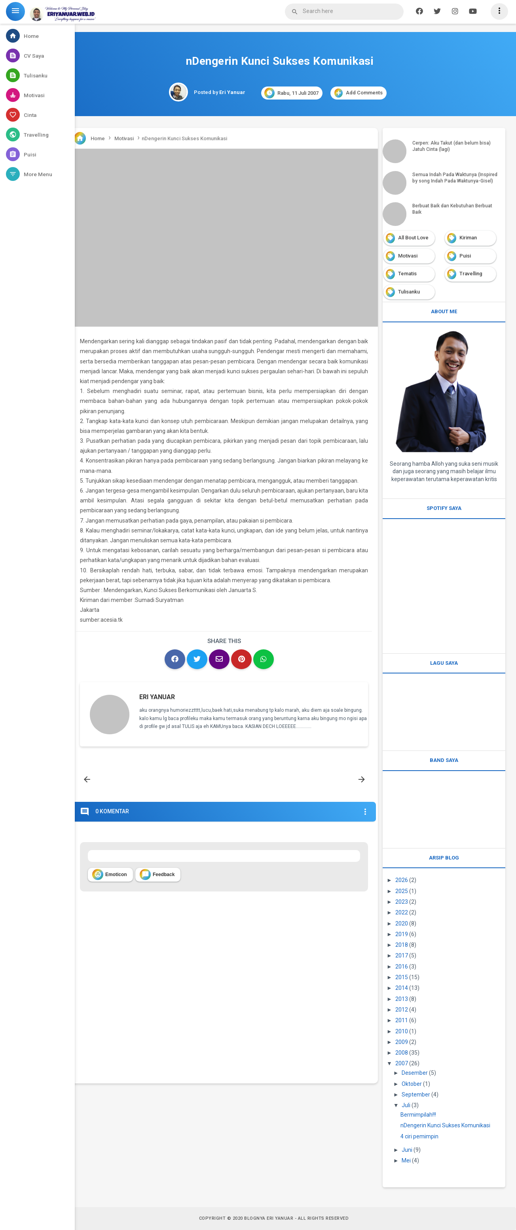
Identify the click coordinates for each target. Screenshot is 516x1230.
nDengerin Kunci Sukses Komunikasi (445, 1125)
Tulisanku (409, 292)
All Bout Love (413, 238)
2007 (401, 1063)
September (416, 1094)
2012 (401, 1009)
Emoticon (109, 874)
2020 (401, 923)
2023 (401, 902)
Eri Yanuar (157, 697)
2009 (401, 1042)
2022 (401, 912)
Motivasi (407, 256)
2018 (401, 945)
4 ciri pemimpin (419, 1136)
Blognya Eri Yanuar (268, 1218)
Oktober (412, 1084)
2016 (401, 966)
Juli (406, 1105)
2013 (401, 999)
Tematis (407, 273)
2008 (401, 1052)
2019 (401, 934)
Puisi (465, 256)
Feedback (157, 874)
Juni (407, 1150)
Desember (415, 1073)
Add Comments (358, 93)
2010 (401, 1031)
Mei (406, 1160)
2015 (401, 977)
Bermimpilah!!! (418, 1115)
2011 (401, 1020)
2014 (401, 988)
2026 (401, 880)
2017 (401, 955)
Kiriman (468, 238)
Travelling (470, 273)
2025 (401, 891)
